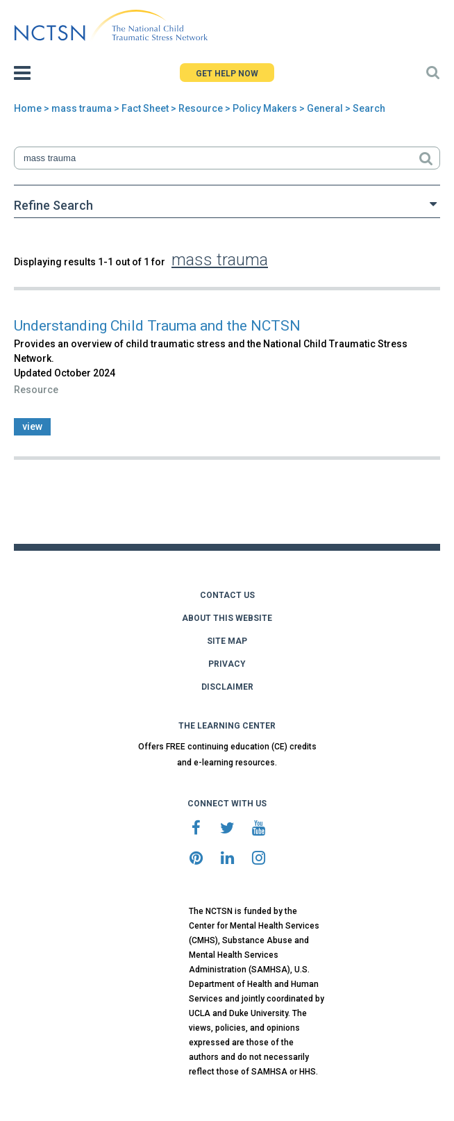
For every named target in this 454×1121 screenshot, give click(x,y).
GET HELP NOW (227, 73)
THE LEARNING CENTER (227, 726)
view (32, 426)
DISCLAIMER (227, 687)
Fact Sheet (145, 108)
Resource (200, 108)
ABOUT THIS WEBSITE (227, 618)
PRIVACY (227, 664)
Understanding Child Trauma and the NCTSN (157, 325)
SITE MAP (227, 641)
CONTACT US (227, 595)
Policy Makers (265, 108)
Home (28, 108)
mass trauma (81, 108)
